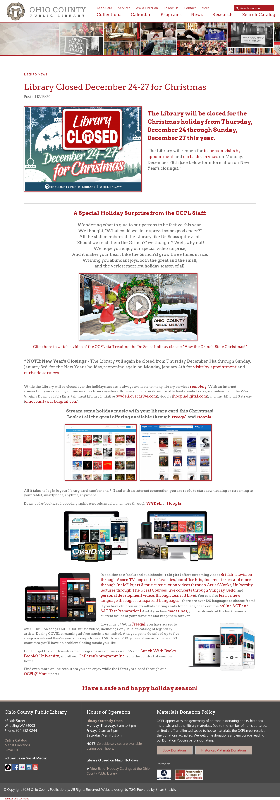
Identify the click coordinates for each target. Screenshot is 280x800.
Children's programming (102, 656)
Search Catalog (258, 14)
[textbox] (256, 8)
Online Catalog (16, 740)
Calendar (141, 14)
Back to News (35, 74)
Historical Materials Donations (223, 750)
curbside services (200, 156)
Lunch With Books (158, 651)
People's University (41, 656)
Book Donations (174, 750)
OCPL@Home (37, 674)
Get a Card (104, 8)
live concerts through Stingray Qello (202, 590)
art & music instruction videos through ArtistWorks (183, 585)
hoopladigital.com (190, 396)
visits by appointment (215, 366)
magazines (177, 611)
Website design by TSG (118, 789)
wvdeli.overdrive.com (137, 396)
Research (222, 14)
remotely (198, 386)
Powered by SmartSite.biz (156, 789)
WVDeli (154, 503)
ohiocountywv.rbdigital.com (51, 401)
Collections (109, 14)
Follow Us (171, 8)
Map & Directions (17, 745)
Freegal (179, 417)
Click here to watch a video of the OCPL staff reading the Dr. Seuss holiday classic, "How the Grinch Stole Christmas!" (140, 347)
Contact (190, 8)
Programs (171, 14)
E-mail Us (11, 750)
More (205, 8)
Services (124, 8)
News (197, 14)
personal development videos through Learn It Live (148, 595)
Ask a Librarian (147, 8)
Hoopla (204, 417)
